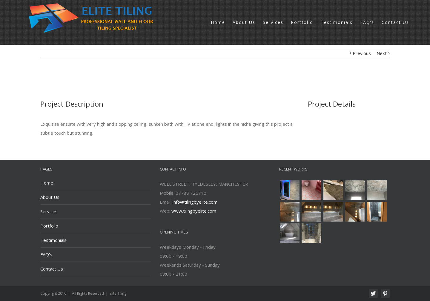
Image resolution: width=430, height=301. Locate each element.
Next (382, 53)
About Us (49, 197)
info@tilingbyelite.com (195, 202)
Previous (362, 53)
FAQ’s (46, 254)
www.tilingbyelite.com (193, 211)
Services (49, 211)
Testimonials (53, 240)
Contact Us (51, 269)
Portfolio (49, 226)
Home (46, 183)
